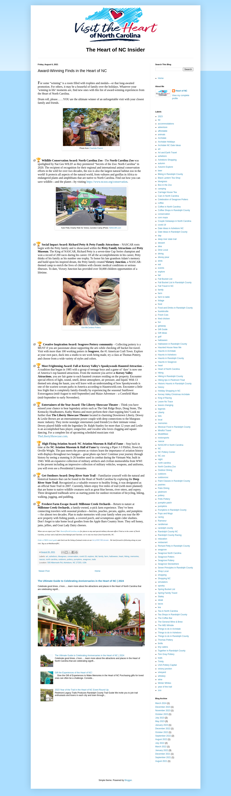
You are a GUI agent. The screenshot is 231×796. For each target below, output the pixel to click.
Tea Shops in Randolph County (172, 614)
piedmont (162, 492)
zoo (159, 690)
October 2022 (161, 732)
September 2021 (163, 757)
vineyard (162, 672)
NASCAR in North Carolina (170, 445)
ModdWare (163, 434)
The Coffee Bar (165, 618)
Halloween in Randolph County (172, 344)
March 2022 (160, 746)
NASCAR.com (115, 228)
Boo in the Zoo (165, 185)
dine (160, 246)
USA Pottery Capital (167, 665)
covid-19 (83, 556)
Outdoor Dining (165, 470)
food (160, 304)
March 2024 (160, 703)
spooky (161, 585)
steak (160, 600)
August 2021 (161, 761)
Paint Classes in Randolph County (174, 481)
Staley (161, 596)
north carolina (51, 559)
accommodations (166, 123)
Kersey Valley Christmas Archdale (174, 394)
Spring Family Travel (167, 593)
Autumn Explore (165, 167)
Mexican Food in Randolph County (174, 427)
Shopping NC (164, 578)
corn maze (163, 217)
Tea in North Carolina (168, 611)
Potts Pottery (164, 499)
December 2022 (162, 728)
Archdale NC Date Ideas (169, 145)
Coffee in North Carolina (169, 207)
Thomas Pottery (165, 640)
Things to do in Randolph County (173, 636)
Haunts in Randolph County (171, 358)
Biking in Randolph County (170, 174)
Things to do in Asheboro (170, 632)
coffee (161, 203)
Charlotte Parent (96, 148)
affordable (162, 131)
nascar (42, 559)
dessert (161, 243)
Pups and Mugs (165, 513)
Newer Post (44, 571)
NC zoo (161, 456)
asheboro (53, 556)
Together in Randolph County (171, 650)
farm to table (164, 297)
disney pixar (163, 257)
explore (91, 556)
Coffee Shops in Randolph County (174, 210)
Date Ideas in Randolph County (173, 232)
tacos (160, 604)
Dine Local (163, 250)
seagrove (87, 559)
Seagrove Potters (166, 557)
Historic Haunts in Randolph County (175, 383)
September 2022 (163, 736)
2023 (160, 116)
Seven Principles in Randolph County (175, 567)
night (160, 459)
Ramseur (162, 521)
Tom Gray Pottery (166, 654)
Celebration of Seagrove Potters (173, 199)
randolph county (165, 528)
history (161, 387)
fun (159, 322)
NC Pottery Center (166, 452)
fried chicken (164, 318)
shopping (162, 575)
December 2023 (162, 707)
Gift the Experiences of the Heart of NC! (73, 672)
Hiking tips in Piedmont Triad (171, 380)
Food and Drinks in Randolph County (175, 308)
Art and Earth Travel (167, 152)
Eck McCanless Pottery (91, 327)
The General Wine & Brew (170, 622)
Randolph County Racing (170, 535)
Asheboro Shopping (167, 160)
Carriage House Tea (167, 192)
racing (161, 517)
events (161, 268)
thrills (160, 643)
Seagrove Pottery (166, 560)
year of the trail (165, 687)
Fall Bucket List (165, 279)
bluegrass (62, 556)
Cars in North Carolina (168, 196)
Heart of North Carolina (169, 369)
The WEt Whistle (166, 625)
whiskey (162, 676)
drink (160, 261)
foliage (161, 300)
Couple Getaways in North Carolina (174, 221)
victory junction (165, 668)
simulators (163, 582)
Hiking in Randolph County (170, 376)
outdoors (62, 559)
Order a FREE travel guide (47, 540)
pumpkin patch (165, 502)
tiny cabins (163, 647)
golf (159, 336)
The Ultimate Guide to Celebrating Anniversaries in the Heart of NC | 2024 (81, 581)
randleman (163, 524)
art (47, 556)
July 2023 (159, 718)
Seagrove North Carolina (169, 553)
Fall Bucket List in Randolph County (175, 282)
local (160, 419)
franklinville (163, 311)
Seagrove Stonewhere (168, 564)
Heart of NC (181, 91)
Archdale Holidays (166, 142)
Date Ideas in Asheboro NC (171, 228)
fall (96, 556)
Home (97, 571)
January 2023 (161, 725)
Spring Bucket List (166, 589)
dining (161, 253)
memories (134, 556)
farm (106, 556)
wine (160, 679)
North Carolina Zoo (167, 466)
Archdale (162, 138)
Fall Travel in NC (166, 286)
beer (160, 170)
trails (94, 559)
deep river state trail (167, 239)
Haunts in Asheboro (167, 354)
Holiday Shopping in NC (169, 391)
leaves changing (165, 405)
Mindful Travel (164, 430)
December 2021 (162, 754)
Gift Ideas (162, 333)
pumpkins (78, 559)
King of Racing (165, 398)
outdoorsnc (163, 477)
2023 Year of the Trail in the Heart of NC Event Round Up (82, 690)
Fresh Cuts (163, 315)
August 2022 (161, 739)
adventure (162, 127)
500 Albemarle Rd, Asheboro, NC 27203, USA (66, 562)
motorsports (163, 437)
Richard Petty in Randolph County (174, 546)
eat (159, 264)
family (100, 556)
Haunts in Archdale (167, 351)
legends (161, 409)
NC (159, 448)
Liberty (161, 412)
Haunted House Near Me (170, 347)
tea (159, 607)
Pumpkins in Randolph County (172, 510)
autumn (161, 163)
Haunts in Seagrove (167, 362)
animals (161, 134)
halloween (113, 556)
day (159, 235)
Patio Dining (163, 488)
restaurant (163, 542)
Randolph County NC (168, 531)
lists (160, 416)
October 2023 (161, 714)
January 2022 (161, 750)
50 (159, 120)
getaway (162, 326)
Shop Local (163, 571)
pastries (161, 484)
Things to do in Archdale (169, 629)
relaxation (162, 539)
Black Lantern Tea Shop (169, 178)
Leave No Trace (165, 401)
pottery (70, 559)
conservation (73, 556)
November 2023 (162, 710)
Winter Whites (164, 683)
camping (162, 188)
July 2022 (159, 743)
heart (121, 556)
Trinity (161, 661)
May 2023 (160, 721)
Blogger (128, 780)
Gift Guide (163, 329)
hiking (126, 556)
